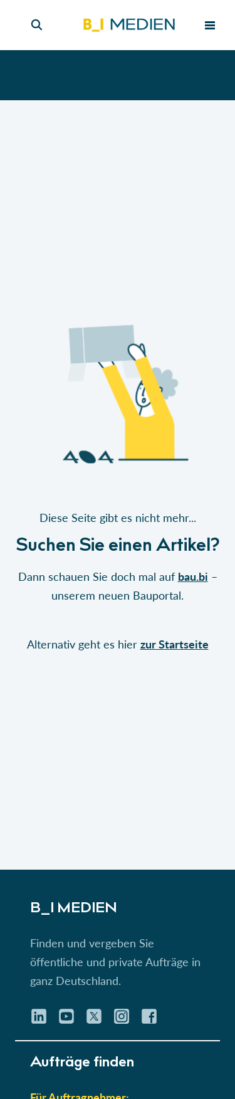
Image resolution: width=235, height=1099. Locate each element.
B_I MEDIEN (73, 909)
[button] (117, 485)
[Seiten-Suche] (36, 25)
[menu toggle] (210, 25)
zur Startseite (174, 644)
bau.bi (193, 576)
